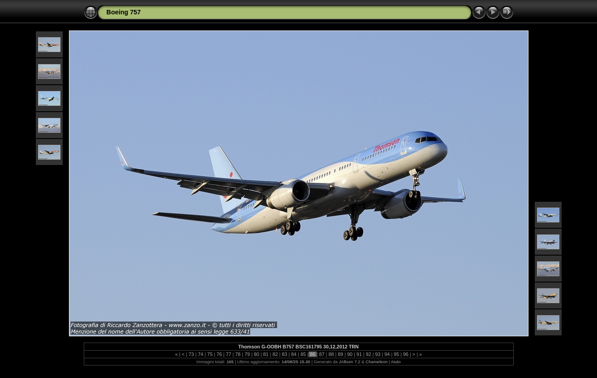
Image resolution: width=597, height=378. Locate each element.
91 (359, 354)
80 (257, 354)
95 (396, 354)
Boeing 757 (124, 12)
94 (387, 354)
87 (322, 354)
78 (238, 354)
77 (228, 354)
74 (201, 354)
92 (369, 354)
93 (378, 354)
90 (350, 354)
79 (247, 354)
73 (191, 354)
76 (219, 354)
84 (294, 354)
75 (210, 354)
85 (303, 354)
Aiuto (396, 361)
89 (340, 354)
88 (331, 354)
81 (266, 354)
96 (406, 354)
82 (275, 354)
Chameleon (376, 361)
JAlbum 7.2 (350, 361)
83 (284, 354)
